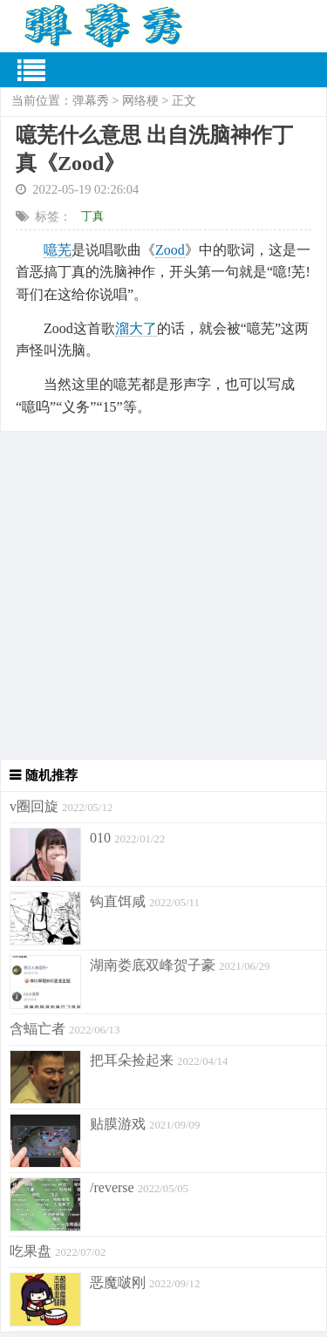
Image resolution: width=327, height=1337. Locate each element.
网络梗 (140, 100)
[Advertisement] (163, 595)
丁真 (92, 215)
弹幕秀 (90, 100)
